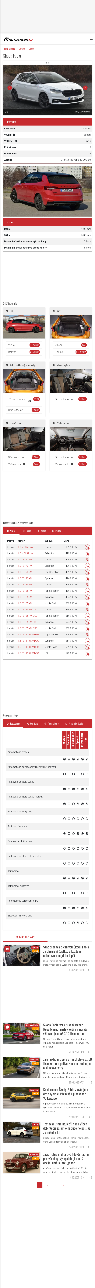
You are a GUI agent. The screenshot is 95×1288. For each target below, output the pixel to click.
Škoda (31, 49)
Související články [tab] (25, 937)
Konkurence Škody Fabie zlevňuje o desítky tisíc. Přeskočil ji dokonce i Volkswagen (65, 1094)
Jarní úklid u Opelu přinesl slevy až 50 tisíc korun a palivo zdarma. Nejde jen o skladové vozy (67, 1063)
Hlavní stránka (9, 49)
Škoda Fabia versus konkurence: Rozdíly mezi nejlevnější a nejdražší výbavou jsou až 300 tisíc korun (65, 1029)
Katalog (22, 49)
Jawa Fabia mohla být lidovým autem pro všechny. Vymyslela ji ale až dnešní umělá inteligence (66, 1158)
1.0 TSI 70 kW (25, 559)
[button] (9, 88)
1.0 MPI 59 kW (25, 547)
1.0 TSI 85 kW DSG (28, 609)
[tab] (11, 531)
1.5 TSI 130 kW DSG (28, 653)
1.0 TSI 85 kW (25, 584)
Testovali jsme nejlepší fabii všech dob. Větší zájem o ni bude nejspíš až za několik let (66, 1128)
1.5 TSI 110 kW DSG (28, 634)
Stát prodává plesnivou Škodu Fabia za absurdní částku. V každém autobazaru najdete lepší (66, 951)
